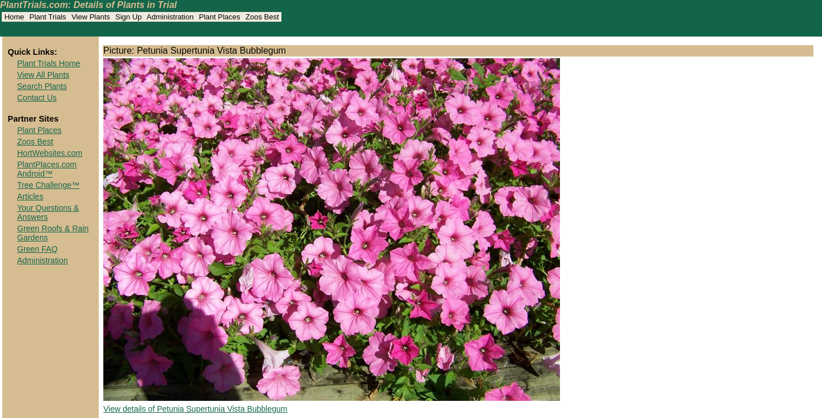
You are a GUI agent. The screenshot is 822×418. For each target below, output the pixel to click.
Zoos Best (35, 141)
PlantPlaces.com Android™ (46, 169)
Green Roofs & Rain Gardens (52, 233)
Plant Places (39, 130)
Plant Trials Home (48, 63)
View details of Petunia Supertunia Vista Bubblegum (195, 408)
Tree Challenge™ (48, 185)
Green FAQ (37, 249)
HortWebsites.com (49, 153)
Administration (42, 260)
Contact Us (37, 97)
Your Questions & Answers (48, 212)
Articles (30, 196)
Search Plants (42, 86)
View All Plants (43, 74)
